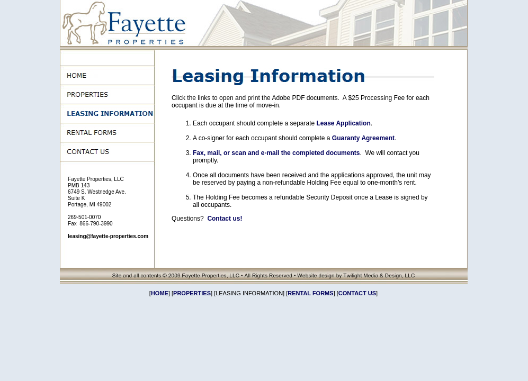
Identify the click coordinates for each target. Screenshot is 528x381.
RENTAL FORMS (310, 293)
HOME (159, 293)
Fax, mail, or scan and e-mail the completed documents (276, 153)
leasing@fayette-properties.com (108, 236)
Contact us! (224, 218)
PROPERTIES (192, 293)
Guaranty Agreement (363, 138)
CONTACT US (357, 293)
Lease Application (343, 123)
